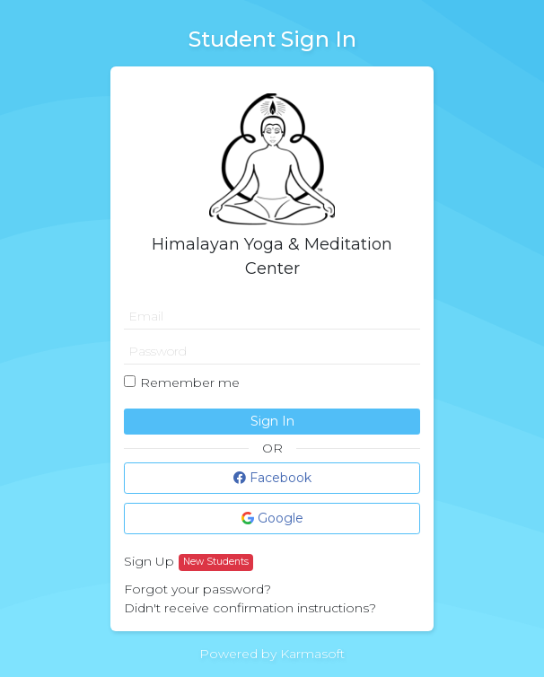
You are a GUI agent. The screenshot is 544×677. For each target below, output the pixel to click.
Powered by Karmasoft (272, 654)
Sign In (272, 421)
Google (272, 518)
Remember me (190, 382)
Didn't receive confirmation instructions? (250, 608)
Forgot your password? (197, 589)
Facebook (272, 478)
